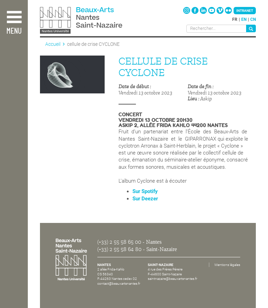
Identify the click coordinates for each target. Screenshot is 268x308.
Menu (14, 31)
